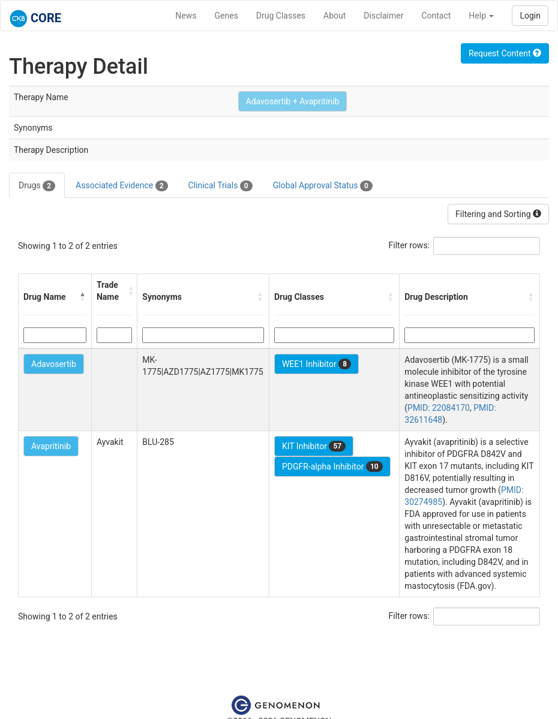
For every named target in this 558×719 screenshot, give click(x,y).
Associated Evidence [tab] (121, 185)
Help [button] (481, 15)
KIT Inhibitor (314, 446)
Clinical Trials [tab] (220, 185)
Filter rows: (409, 245)
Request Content (505, 53)
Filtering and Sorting (498, 214)
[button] (82, 297)
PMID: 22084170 (438, 408)
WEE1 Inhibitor (316, 364)
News (185, 15)
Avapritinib (51, 446)
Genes (226, 15)
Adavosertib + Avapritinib (293, 101)
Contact (436, 15)
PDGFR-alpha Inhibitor (332, 466)
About (334, 15)
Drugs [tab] (37, 185)
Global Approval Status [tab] (323, 185)
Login (530, 15)
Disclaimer (383, 15)
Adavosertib (53, 364)
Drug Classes (280, 15)
